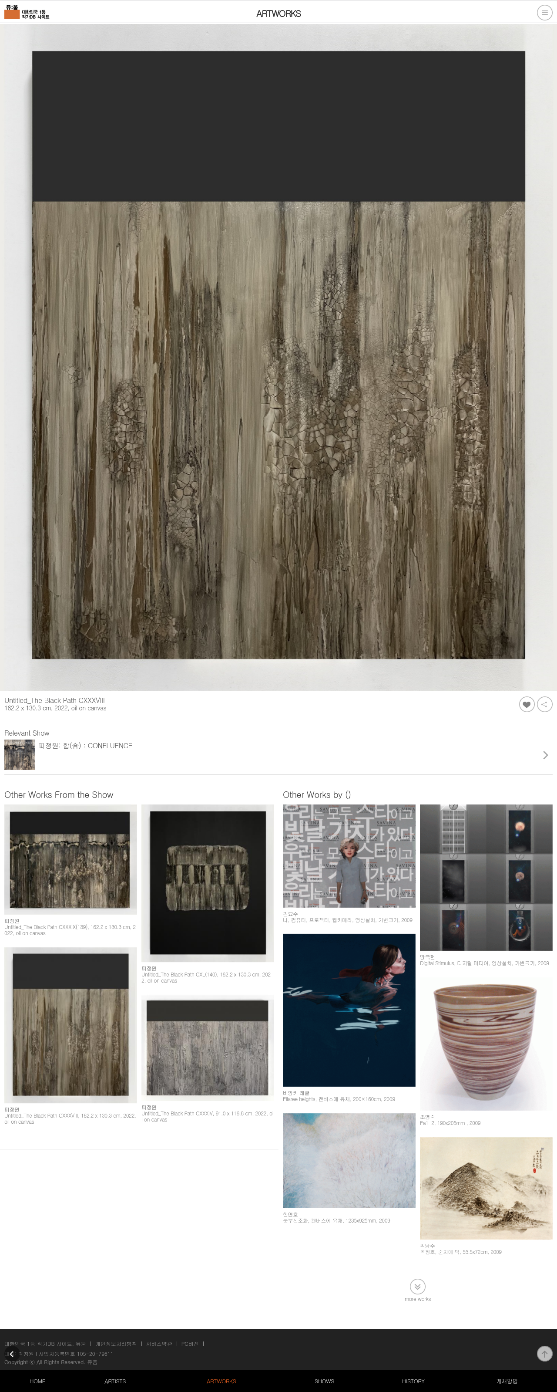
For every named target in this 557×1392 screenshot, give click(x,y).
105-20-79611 (95, 1353)
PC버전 (190, 1343)
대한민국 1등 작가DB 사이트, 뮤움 (45, 1343)
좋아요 (527, 704)
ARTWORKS (221, 1381)
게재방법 (507, 1381)
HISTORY (413, 1381)
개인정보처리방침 (116, 1343)
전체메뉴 (545, 12)
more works (418, 1298)
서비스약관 (159, 1343)
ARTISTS (115, 1381)
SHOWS (324, 1381)
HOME (37, 1381)
